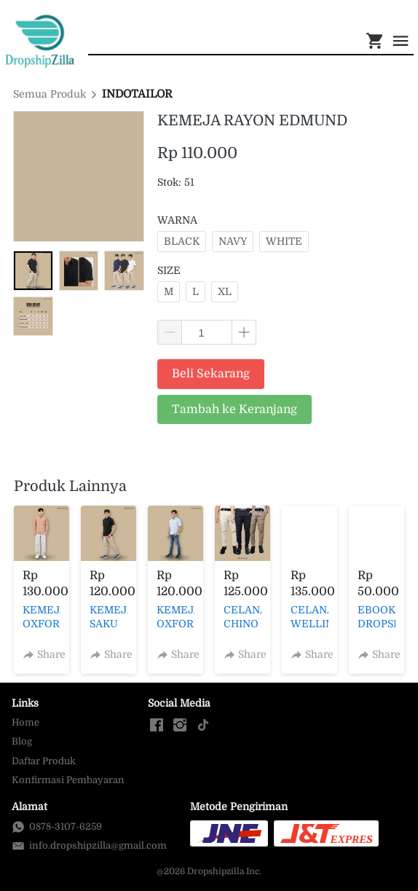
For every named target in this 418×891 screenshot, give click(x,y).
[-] (156, 725)
